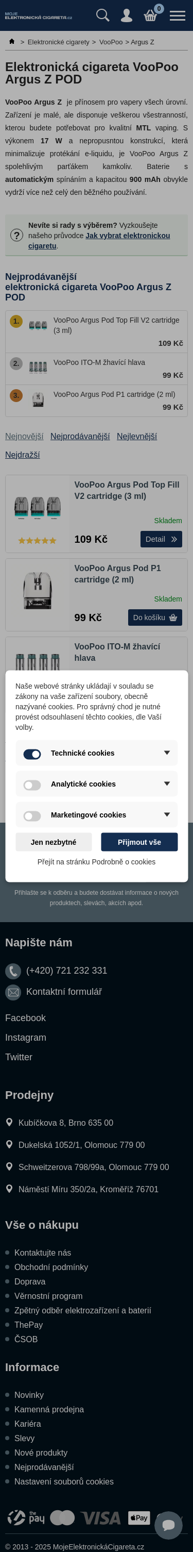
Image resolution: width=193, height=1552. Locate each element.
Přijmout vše (139, 842)
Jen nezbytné (54, 842)
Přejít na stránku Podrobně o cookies (97, 861)
